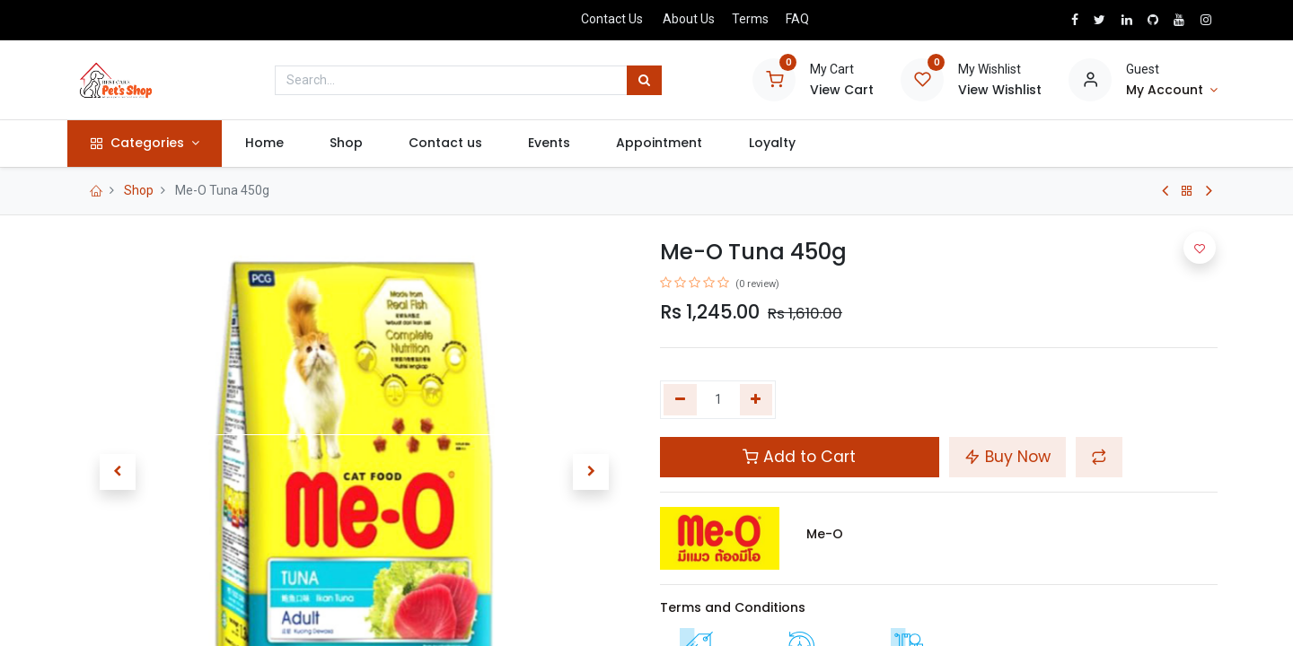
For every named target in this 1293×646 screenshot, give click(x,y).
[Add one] (756, 400)
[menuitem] (272, 143)
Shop (139, 190)
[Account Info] (1172, 91)
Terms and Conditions (732, 607)
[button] (117, 472)
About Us (689, 19)
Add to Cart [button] (799, 456)
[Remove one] (680, 400)
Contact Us (612, 19)
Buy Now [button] (1007, 456)
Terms (750, 19)
